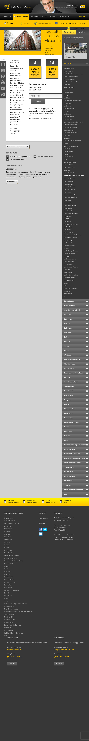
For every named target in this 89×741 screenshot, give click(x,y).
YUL (65, 296)
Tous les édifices (22, 16)
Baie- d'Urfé (8, 585)
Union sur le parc (69, 280)
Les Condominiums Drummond (73, 122)
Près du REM (8, 564)
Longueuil (7, 572)
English (82, 16)
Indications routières (42, 23)
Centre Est (7, 526)
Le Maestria (67, 200)
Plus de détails (11, 181)
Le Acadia (67, 84)
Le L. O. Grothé (68, 164)
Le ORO (66, 219)
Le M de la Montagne (70, 197)
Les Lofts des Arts (69, 179)
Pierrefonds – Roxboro (11, 609)
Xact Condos (68, 293)
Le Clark (66, 111)
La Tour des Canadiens (71, 275)
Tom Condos (68, 272)
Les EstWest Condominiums (72, 140)
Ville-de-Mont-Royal (10, 558)
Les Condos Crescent (70, 127)
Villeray (6, 545)
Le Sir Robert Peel (69, 253)
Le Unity (66, 283)
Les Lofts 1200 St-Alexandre (74, 176)
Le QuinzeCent (68, 232)
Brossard (7, 574)
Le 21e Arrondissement (71, 76)
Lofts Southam (68, 184)
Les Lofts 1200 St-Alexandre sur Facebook (70, 23)
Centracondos (68, 103)
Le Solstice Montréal (70, 259)
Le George (67, 148)
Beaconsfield (8, 588)
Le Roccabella (68, 243)
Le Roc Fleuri (68, 240)
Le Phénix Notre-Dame (71, 224)
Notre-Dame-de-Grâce (11, 556)
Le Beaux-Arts (68, 92)
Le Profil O (67, 229)
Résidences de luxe (40, 16)
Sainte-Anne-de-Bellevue (12, 625)
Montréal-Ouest (9, 620)
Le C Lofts (67, 98)
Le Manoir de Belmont (70, 205)
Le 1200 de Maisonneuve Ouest (73, 74)
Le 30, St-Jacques (69, 79)
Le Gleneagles (68, 151)
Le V (65, 285)
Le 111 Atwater (68, 71)
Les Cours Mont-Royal (70, 132)
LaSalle (6, 566)
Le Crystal (67, 135)
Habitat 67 (67, 154)
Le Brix (66, 95)
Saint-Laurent (8, 577)
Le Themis (67, 269)
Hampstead (8, 596)
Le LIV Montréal (69, 173)
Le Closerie (67, 114)
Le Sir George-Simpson (71, 251)
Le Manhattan (68, 203)
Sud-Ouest (7, 531)
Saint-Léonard (9, 614)
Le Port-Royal (68, 227)
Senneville (7, 628)
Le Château (67, 106)
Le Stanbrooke (68, 264)
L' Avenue (67, 90)
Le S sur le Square (69, 245)
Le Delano (67, 138)
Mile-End (7, 534)
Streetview (25, 23)
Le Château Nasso (69, 108)
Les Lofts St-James (70, 187)
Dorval (6, 593)
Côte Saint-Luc (9, 630)
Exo (5, 636)
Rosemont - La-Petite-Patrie (13, 561)
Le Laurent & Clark (69, 167)
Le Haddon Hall (68, 156)
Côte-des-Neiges (9, 553)
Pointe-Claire (8, 622)
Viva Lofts (67, 291)
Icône (65, 159)
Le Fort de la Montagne (71, 146)
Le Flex (66, 143)
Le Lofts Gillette (68, 181)
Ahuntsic (7, 542)
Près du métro (9, 580)
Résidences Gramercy (70, 237)
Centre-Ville (8, 529)
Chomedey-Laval (9, 582)
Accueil (8, 16)
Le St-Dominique (69, 261)
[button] (38, 101)
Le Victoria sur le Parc (70, 288)
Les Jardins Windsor (70, 162)
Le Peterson (67, 221)
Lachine (6, 569)
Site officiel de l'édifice (76, 28)
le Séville (67, 248)
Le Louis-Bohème (69, 189)
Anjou (6, 601)
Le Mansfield (68, 208)
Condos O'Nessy (69, 130)
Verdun (6, 547)
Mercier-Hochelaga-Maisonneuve (15, 604)
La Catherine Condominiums (72, 100)
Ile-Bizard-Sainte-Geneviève (13, 633)
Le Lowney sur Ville (70, 195)
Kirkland (7, 598)
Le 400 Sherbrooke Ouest (71, 82)
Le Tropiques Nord (69, 277)
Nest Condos (68, 216)
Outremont (8, 539)
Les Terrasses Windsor (71, 267)
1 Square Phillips (69, 68)
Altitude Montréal (69, 87)
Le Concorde (68, 119)
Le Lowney (67, 192)
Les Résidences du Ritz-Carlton (73, 235)
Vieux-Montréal (9, 521)
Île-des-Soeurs (9, 518)
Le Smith (66, 256)
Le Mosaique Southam (70, 213)
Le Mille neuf (68, 211)
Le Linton (67, 170)
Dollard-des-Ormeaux (11, 590)
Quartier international (11, 523)
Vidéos (54, 16)
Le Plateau (7, 537)
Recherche (66, 16)
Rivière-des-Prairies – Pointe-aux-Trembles (18, 612)
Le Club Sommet (69, 116)
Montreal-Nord (9, 606)
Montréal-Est (8, 617)
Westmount (8, 550)
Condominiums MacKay (71, 124)
